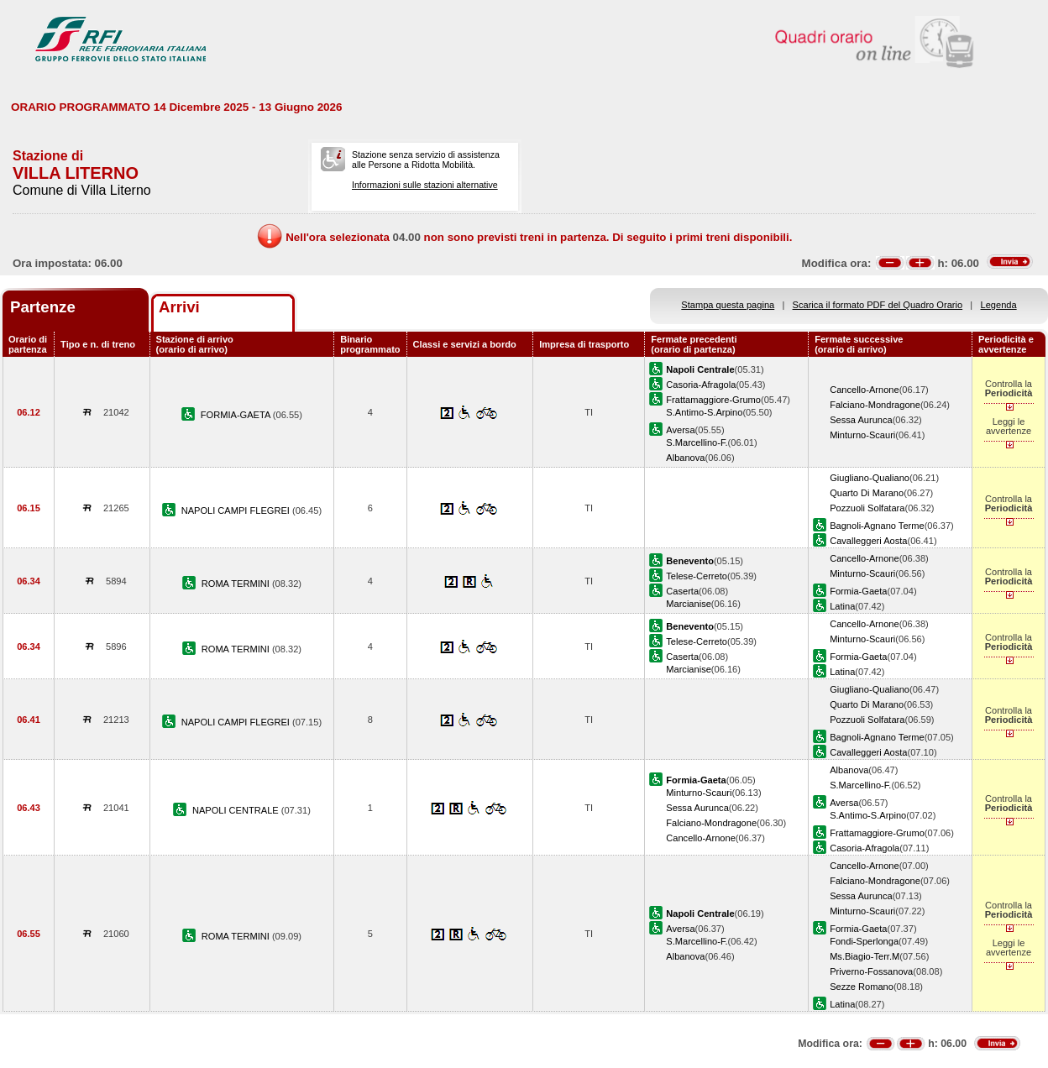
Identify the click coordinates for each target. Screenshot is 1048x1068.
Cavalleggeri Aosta (868, 541)
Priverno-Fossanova (871, 971)
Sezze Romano (861, 987)
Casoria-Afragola (701, 385)
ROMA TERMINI (237, 583)
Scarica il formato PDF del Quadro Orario (878, 305)
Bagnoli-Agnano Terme (877, 526)
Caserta (682, 591)
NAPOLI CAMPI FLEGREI (236, 510)
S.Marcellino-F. (696, 442)
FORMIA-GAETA (237, 415)
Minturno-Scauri (862, 435)
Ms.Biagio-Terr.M (864, 956)
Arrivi (179, 307)
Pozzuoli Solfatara (867, 508)
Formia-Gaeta (858, 591)
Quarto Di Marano (867, 493)
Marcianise (688, 604)
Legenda (999, 305)
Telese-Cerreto (696, 576)
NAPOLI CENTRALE (236, 810)
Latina (842, 606)
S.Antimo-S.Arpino (704, 412)
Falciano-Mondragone (875, 405)
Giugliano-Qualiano (869, 478)
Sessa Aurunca (861, 420)
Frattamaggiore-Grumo (713, 400)
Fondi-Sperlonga (864, 941)
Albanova (685, 458)
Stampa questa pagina (727, 305)
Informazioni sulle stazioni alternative (425, 185)
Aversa (680, 430)
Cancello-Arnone (864, 390)
